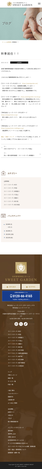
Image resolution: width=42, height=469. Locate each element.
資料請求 (12, 287)
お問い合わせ (12, 437)
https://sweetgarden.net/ (30, 83)
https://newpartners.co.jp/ (9, 115)
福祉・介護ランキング (7, 137)
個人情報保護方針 (13, 421)
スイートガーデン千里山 (11, 195)
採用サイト (11, 412)
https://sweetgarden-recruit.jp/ (30, 97)
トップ (10, 372)
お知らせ (10, 415)
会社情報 (10, 409)
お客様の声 (11, 400)
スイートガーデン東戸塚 (15, 356)
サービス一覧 (12, 381)
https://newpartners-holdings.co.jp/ (12, 128)
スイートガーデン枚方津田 (12, 205)
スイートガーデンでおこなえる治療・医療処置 (21, 446)
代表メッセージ (12, 375)
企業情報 (9, 42)
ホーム (3, 42)
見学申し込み (12, 434)
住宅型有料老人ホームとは (16, 440)
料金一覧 (10, 384)
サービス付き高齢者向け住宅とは (18, 443)
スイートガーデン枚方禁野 (16, 359)
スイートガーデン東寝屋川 (12, 191)
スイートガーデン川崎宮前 (16, 366)
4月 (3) (10, 227)
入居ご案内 (11, 390)
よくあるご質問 (12, 403)
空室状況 (10, 397)
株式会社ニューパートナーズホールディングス (21, 305)
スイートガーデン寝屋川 (11, 198)
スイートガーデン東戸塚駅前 (16, 363)
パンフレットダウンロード (16, 427)
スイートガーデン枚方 (10, 185)
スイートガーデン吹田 (10, 188)
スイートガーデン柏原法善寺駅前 (18, 353)
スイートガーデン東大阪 (11, 201)
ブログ (10, 418)
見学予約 (32, 287)
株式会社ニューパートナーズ (21, 308)
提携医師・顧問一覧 (14, 453)
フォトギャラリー (13, 393)
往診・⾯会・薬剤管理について (17, 449)
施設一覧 (10, 378)
